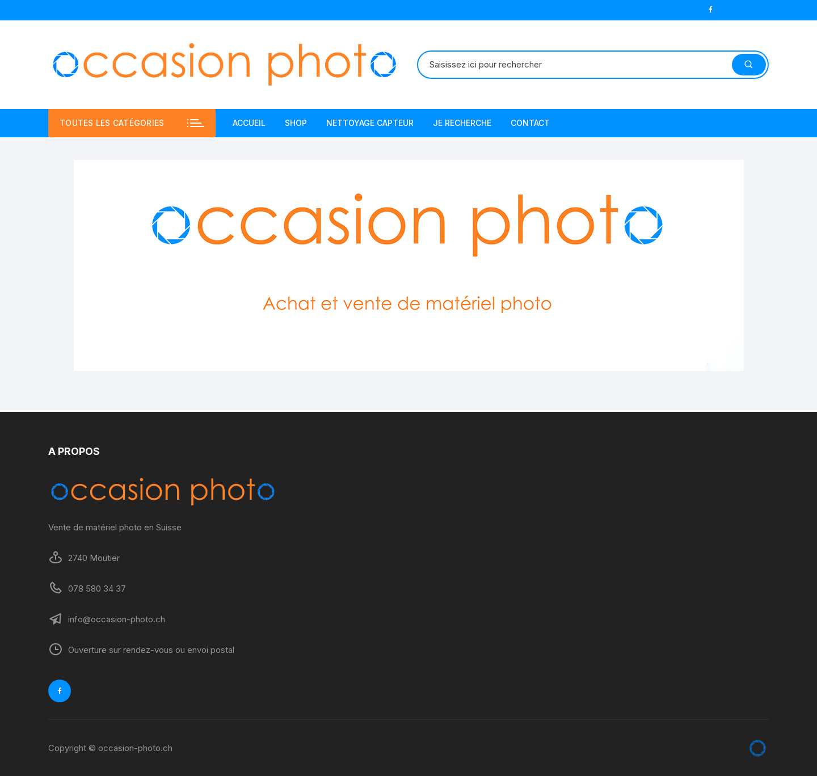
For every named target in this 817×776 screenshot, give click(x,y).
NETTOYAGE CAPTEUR (370, 123)
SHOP (296, 123)
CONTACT (530, 123)
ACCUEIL (249, 123)
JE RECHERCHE (462, 123)
